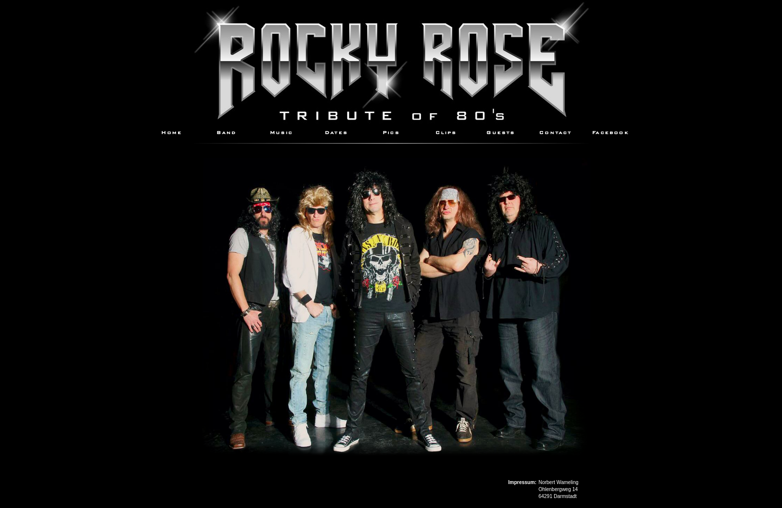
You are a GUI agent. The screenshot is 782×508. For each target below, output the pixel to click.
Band (226, 131)
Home (171, 131)
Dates (336, 131)
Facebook (610, 131)
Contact (555, 131)
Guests (500, 131)
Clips (446, 131)
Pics (391, 131)
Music (281, 131)
